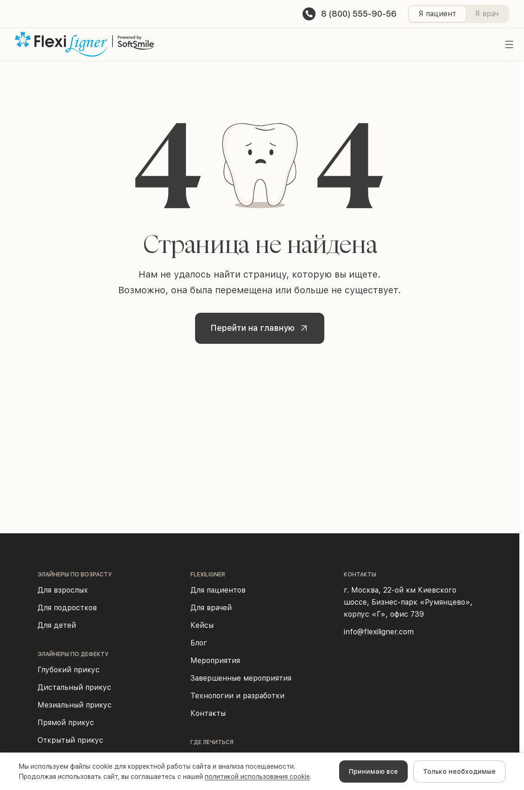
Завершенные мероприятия (240, 678)
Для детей (57, 625)
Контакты (208, 713)
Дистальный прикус (74, 687)
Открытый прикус (70, 740)
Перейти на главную (261, 328)
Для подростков (67, 607)
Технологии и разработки (237, 695)
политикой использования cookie (257, 776)
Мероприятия (215, 660)
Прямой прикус (66, 722)
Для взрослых (63, 590)
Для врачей (211, 607)
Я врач (487, 13)
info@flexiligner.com (379, 631)
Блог (198, 642)
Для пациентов (218, 590)
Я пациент (437, 13)
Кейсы (202, 625)
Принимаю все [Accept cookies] (373, 771)
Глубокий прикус (69, 669)
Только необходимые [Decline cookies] (459, 771)
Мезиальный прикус (75, 705)
